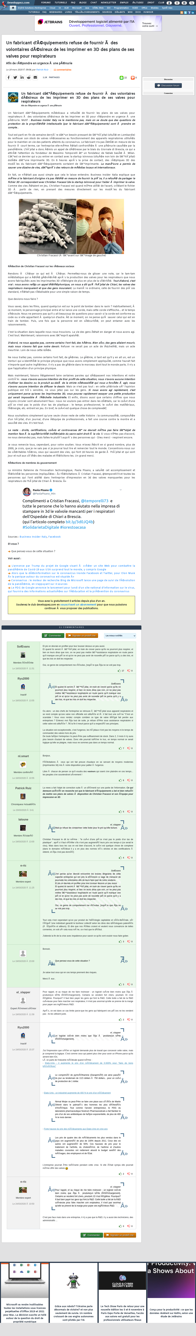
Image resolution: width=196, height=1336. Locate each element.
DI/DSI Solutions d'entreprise (32, 8)
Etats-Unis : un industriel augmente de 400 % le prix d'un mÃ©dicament (77, 1093)
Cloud (52, 8)
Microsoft (76, 8)
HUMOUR (148, 12)
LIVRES (68, 12)
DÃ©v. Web (98, 8)
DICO (138, 12)
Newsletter (108, 2)
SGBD (135, 8)
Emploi (124, 2)
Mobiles (155, 8)
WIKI (130, 12)
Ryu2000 (23, 678)
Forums (46, 2)
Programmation (121, 8)
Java (87, 8)
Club (161, 2)
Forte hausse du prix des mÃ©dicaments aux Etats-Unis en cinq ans (76, 1129)
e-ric (23, 865)
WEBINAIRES (55, 12)
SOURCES (107, 12)
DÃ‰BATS (120, 12)
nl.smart (23, 756)
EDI (109, 8)
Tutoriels (60, 2)
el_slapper (23, 992)
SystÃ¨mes (167, 8)
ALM (66, 8)
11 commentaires (62, 70)
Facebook (54, 537)
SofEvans (23, 646)
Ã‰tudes (138, 2)
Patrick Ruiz (42, 69)
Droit (150, 2)
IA (60, 8)
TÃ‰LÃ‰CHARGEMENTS (87, 12)
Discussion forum (168, 85)
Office (144, 8)
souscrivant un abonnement (78, 605)
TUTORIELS (34, 12)
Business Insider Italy (33, 537)
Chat (93, 2)
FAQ (73, 2)
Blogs (83, 2)
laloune (23, 819)
